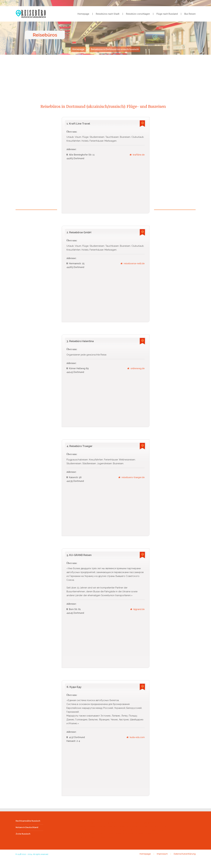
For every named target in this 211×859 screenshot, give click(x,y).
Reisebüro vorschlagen (138, 14)
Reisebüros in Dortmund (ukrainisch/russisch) (115, 49)
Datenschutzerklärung (185, 854)
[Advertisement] (105, 76)
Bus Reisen (190, 14)
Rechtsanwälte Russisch (28, 821)
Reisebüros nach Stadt (107, 14)
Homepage (83, 14)
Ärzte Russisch (23, 834)
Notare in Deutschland (27, 827)
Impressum (162, 854)
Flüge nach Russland (167, 14)
